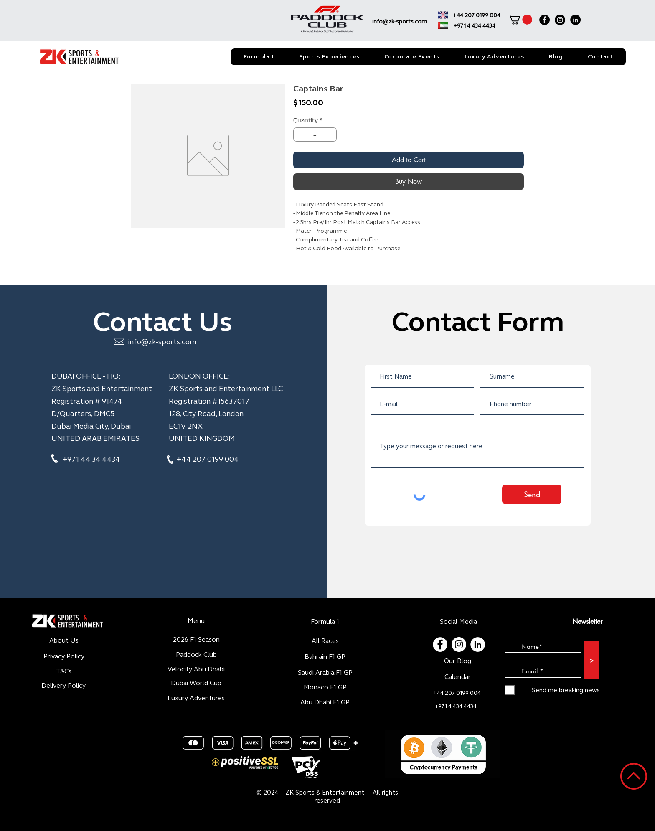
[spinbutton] (315, 134)
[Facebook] (544, 20)
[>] (591, 660)
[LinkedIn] (575, 20)
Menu (196, 621)
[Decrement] (299, 134)
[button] (520, 20)
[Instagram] (560, 20)
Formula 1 (325, 621)
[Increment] (330, 134)
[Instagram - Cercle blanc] (459, 644)
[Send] (531, 494)
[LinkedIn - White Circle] (477, 644)
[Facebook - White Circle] (440, 644)
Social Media (458, 621)
